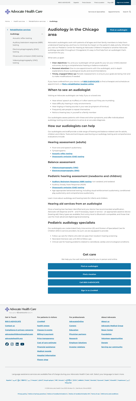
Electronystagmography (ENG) (65, 171)
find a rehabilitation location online (78, 84)
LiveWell (41, 322)
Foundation (106, 334)
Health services (19, 21)
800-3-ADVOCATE (64, 2)
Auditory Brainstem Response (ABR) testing (71, 182)
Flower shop (42, 360)
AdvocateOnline (76, 322)
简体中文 (24, 380)
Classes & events (44, 330)
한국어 (75, 380)
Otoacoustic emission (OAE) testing (28, 56)
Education (73, 330)
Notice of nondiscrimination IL (57, 394)
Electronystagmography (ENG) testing (26, 50)
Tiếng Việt (68, 383)
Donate (104, 343)
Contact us (10, 326)
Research (73, 338)
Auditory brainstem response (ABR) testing (28, 43)
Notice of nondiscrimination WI (79, 394)
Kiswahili (113, 380)
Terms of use (95, 394)
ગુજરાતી (40, 380)
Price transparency (45, 338)
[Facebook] (7, 344)
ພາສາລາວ (81, 380)
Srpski (107, 380)
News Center (107, 330)
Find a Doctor (86, 2)
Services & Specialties (96, 12)
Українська (121, 380)
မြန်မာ (19, 380)
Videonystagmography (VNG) (65, 168)
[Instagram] (12, 344)
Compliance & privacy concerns (19, 330)
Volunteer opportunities (112, 338)
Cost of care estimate (46, 343)
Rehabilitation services (37, 21)
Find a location (89, 274)
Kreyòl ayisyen (49, 380)
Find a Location (99, 2)
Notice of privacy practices (37, 394)
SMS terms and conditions (109, 394)
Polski (87, 380)
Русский (100, 380)
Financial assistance (46, 347)
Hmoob (61, 380)
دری (29, 380)
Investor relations (77, 347)
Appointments (114, 12)
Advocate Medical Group (112, 326)
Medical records (44, 351)
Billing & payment (45, 334)
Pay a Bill (110, 2)
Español (76, 2)
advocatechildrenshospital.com (19, 334)
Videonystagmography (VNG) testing (25, 61)
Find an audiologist (118, 30)
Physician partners (77, 334)
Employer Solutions (78, 343)
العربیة (14, 380)
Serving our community (112, 347)
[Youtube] (22, 344)
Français (34, 380)
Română (93, 380)
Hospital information (46, 355)
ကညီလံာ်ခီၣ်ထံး (68, 380)
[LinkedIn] (17, 344)
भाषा (56, 380)
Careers (72, 326)
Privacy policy (22, 394)
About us (105, 322)
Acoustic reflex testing (22, 38)
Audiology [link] (53, 21)
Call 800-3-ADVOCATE (89, 282)
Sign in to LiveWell (123, 2)
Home (7, 21)
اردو (128, 380)
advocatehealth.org (14, 338)
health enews (43, 326)
